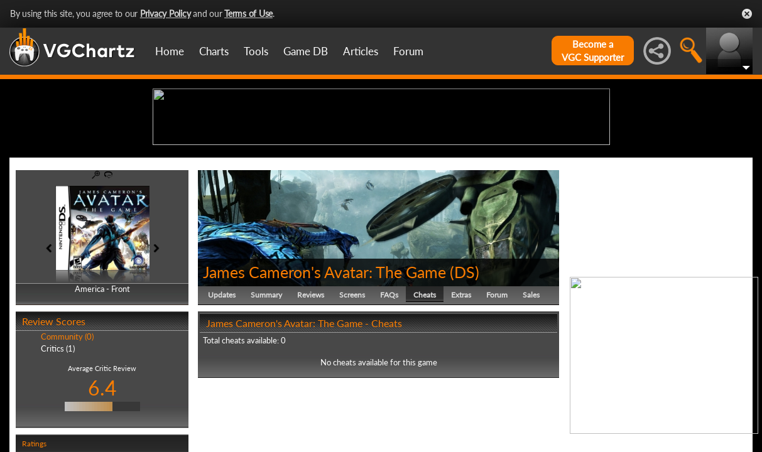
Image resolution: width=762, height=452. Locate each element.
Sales (531, 392)
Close (747, 14)
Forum (408, 51)
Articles (360, 51)
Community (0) (67, 434)
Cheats (424, 392)
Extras (461, 392)
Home (169, 51)
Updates (222, 392)
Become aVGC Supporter (593, 50)
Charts (214, 51)
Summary (266, 392)
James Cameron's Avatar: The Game (324, 369)
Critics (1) (58, 446)
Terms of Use (248, 13)
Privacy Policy (165, 13)
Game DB (305, 51)
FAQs (389, 392)
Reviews (310, 392)
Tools (256, 51)
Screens (352, 392)
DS (464, 369)
